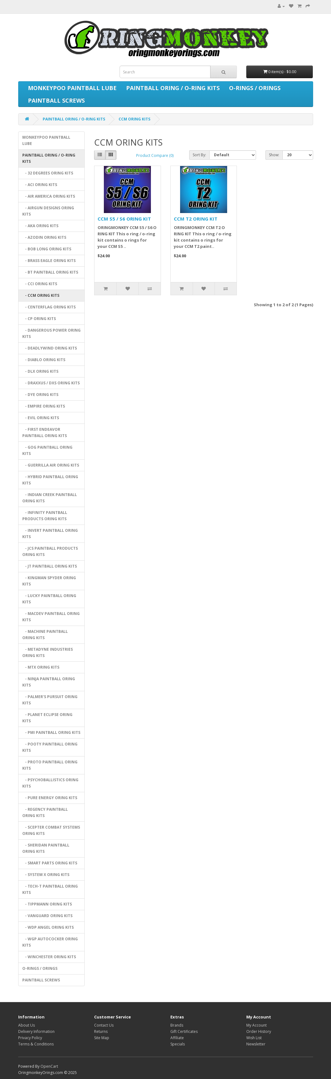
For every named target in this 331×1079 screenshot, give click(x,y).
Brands (176, 1025)
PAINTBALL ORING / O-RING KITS (173, 88)
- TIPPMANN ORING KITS (47, 904)
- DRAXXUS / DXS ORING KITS (51, 383)
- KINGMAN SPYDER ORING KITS (49, 581)
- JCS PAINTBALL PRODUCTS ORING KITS (50, 551)
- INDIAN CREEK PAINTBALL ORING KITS (49, 498)
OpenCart (49, 1066)
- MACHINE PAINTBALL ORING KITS (45, 634)
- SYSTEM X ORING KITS (45, 874)
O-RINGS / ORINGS (254, 88)
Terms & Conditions (36, 1044)
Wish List (254, 1037)
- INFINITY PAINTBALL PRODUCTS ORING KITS (44, 515)
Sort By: (199, 155)
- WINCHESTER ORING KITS (49, 956)
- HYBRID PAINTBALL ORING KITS (50, 480)
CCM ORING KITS (134, 119)
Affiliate (177, 1037)
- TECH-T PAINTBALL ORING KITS (50, 889)
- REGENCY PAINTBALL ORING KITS (45, 812)
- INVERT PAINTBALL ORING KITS (50, 533)
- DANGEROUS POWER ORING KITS (51, 333)
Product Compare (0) (155, 155)
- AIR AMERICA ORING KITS (48, 196)
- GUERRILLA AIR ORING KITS (50, 465)
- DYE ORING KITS (40, 394)
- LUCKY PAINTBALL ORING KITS (49, 599)
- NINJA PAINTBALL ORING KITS (48, 682)
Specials (177, 1044)
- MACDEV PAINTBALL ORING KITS (51, 616)
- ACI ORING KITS (39, 184)
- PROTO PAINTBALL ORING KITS (49, 765)
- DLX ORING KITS (40, 371)
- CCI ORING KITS (39, 283)
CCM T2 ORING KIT (195, 219)
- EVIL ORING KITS (40, 417)
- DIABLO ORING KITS (43, 359)
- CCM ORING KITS (40, 295)
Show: (274, 155)
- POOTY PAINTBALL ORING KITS (49, 747)
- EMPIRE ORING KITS (43, 406)
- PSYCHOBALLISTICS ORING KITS (50, 783)
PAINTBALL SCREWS (56, 100)
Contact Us (104, 1025)
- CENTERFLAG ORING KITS (49, 307)
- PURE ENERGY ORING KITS (49, 797)
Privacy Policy (30, 1037)
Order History (258, 1031)
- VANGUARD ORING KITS (47, 915)
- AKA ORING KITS (40, 225)
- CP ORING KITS (39, 318)
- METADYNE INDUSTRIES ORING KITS (47, 652)
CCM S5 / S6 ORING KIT (124, 219)
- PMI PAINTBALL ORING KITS (51, 732)
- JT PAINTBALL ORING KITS (49, 566)
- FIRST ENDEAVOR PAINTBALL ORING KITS (44, 432)
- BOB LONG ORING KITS (46, 249)
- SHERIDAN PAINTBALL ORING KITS (45, 848)
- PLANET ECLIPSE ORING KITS (47, 718)
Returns (101, 1031)
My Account (256, 1025)
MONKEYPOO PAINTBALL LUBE (72, 88)
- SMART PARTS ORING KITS (49, 863)
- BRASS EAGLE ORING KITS (49, 260)
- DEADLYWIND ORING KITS (49, 348)
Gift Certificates (184, 1031)
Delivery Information (36, 1031)
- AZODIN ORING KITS (44, 237)
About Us (26, 1025)
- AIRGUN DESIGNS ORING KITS (48, 211)
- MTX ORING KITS (40, 667)
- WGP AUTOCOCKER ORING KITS (50, 942)
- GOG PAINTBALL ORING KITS (47, 450)
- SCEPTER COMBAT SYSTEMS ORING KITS (51, 830)
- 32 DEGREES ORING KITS (47, 173)
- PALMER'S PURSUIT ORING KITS (49, 700)
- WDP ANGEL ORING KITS (48, 927)
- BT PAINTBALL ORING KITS (50, 272)
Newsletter (255, 1044)
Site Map (101, 1037)
